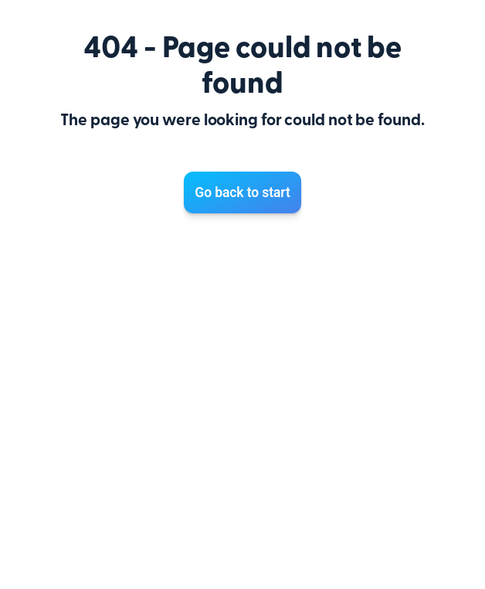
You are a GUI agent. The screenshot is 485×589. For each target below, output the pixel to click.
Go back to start (242, 192)
